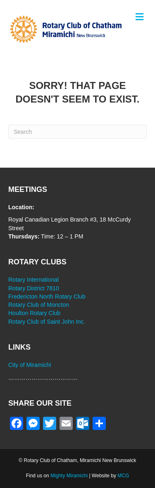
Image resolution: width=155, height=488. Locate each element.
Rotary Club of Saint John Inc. (46, 321)
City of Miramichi (29, 365)
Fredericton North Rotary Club (47, 296)
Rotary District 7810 (33, 288)
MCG (123, 476)
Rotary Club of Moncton (38, 304)
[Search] (77, 132)
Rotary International (33, 279)
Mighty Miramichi (69, 476)
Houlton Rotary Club (34, 313)
